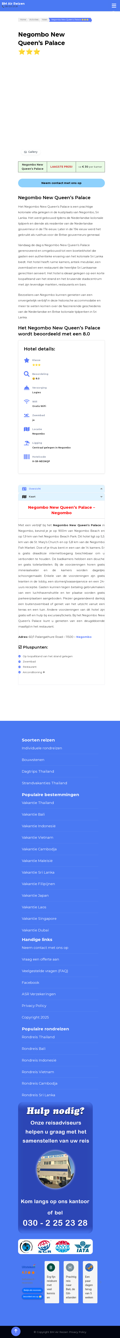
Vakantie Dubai (35, 930)
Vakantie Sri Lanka (38, 872)
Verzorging (39, 387)
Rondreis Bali (34, 1048)
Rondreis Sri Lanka (38, 1095)
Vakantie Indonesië (39, 826)
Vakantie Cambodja (39, 849)
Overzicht (31, 489)
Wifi (34, 401)
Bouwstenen (33, 759)
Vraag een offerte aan (40, 959)
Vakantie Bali (33, 814)
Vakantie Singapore (39, 918)
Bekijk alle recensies (32, 1290)
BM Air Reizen (13, 3)
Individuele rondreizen (42, 748)
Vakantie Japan (35, 895)
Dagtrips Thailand (38, 771)
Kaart (28, 497)
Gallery (33, 152)
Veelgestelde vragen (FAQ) (45, 971)
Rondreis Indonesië (39, 1060)
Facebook (30, 982)
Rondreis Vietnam (38, 1072)
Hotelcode (39, 456)
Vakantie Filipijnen (38, 883)
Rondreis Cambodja (39, 1083)
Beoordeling (40, 374)
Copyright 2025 (35, 1017)
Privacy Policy (34, 1005)
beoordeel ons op (30, 1296)
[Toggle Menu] (114, 5)
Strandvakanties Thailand (44, 783)
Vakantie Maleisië (37, 860)
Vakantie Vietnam (37, 837)
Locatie (37, 429)
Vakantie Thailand (38, 802)
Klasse (36, 360)
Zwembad (38, 415)
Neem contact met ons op (45, 947)
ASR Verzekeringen (39, 994)
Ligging (37, 442)
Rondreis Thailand (38, 1037)
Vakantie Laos (34, 907)
